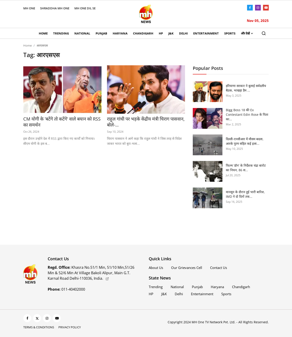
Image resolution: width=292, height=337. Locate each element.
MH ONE (29, 8)
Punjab (101, 33)
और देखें (247, 33)
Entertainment (206, 33)
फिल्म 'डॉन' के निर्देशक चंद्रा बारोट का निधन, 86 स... (246, 167)
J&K (171, 33)
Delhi (183, 33)
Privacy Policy (69, 327)
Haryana (120, 33)
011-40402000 (66, 289)
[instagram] (47, 318)
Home (43, 33)
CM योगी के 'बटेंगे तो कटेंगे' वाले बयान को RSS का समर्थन (62, 122)
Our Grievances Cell (186, 267)
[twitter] (37, 318)
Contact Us (218, 267)
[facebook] (27, 318)
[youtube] (57, 318)
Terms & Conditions (38, 327)
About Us (156, 267)
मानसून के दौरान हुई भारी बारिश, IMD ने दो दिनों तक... (245, 194)
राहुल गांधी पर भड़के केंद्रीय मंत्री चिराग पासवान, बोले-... (146, 122)
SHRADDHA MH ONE (54, 8)
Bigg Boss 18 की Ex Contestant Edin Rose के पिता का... (247, 114)
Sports (229, 33)
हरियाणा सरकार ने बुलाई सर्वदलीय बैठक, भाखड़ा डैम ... (246, 88)
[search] (264, 33)
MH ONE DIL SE (85, 8)
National (82, 33)
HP (161, 33)
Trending (61, 33)
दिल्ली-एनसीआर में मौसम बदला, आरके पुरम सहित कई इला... (244, 141)
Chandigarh (143, 33)
